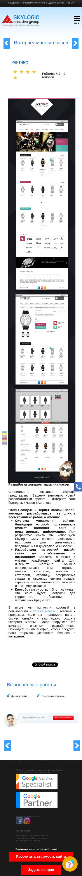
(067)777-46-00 (65, 2)
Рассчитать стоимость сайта (41, 856)
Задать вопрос (41, 870)
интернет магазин (43, 611)
